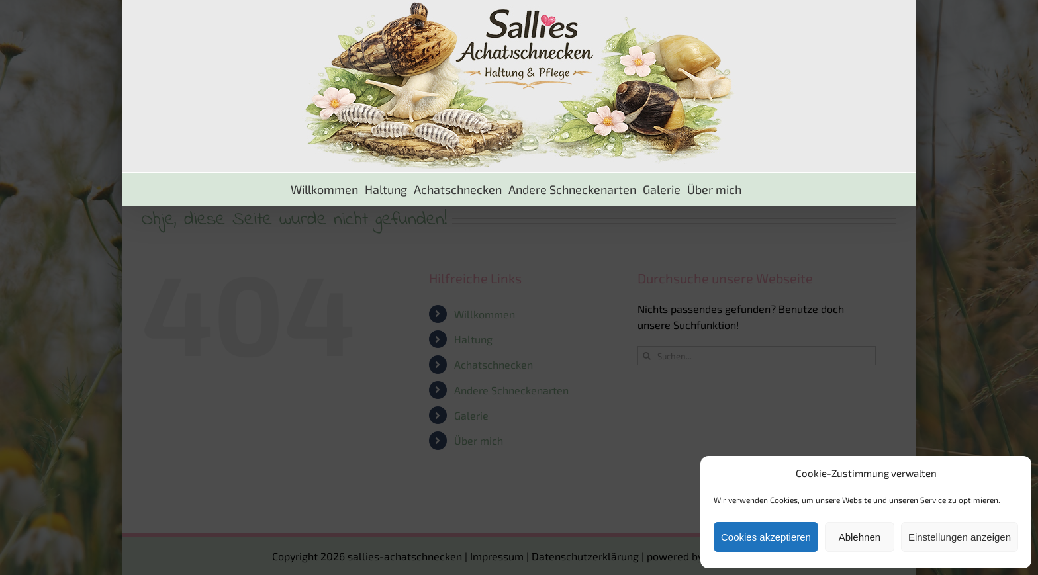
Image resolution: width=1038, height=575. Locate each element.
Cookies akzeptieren (766, 537)
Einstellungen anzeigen (959, 537)
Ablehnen (859, 537)
